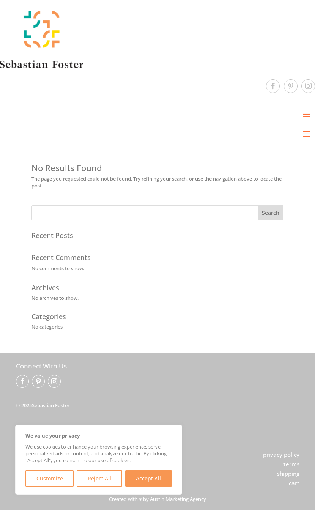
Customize (49, 478)
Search (270, 212)
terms (291, 464)
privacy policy (281, 454)
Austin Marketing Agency (178, 499)
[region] (98, 460)
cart (294, 483)
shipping (288, 473)
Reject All (99, 478)
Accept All (148, 478)
